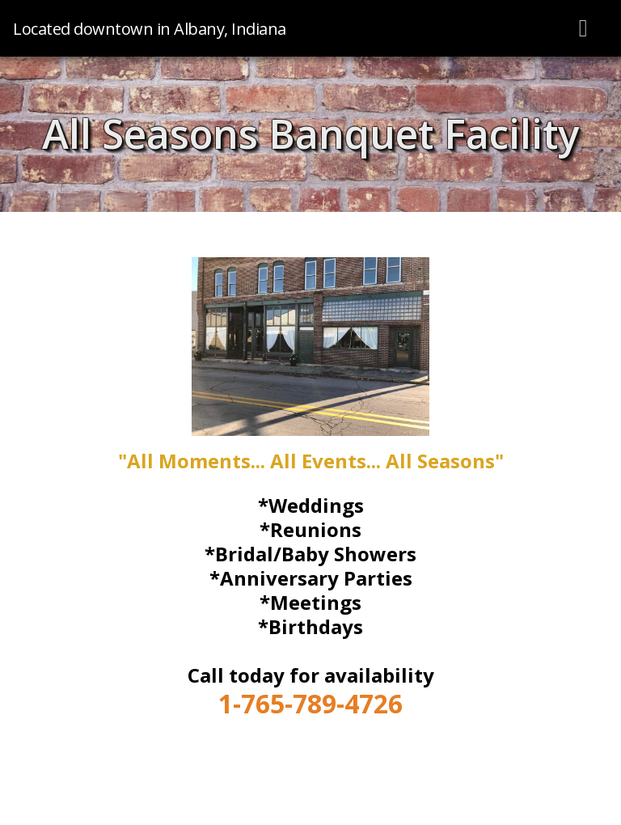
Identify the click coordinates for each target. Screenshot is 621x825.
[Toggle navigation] (584, 28)
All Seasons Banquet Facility (311, 133)
